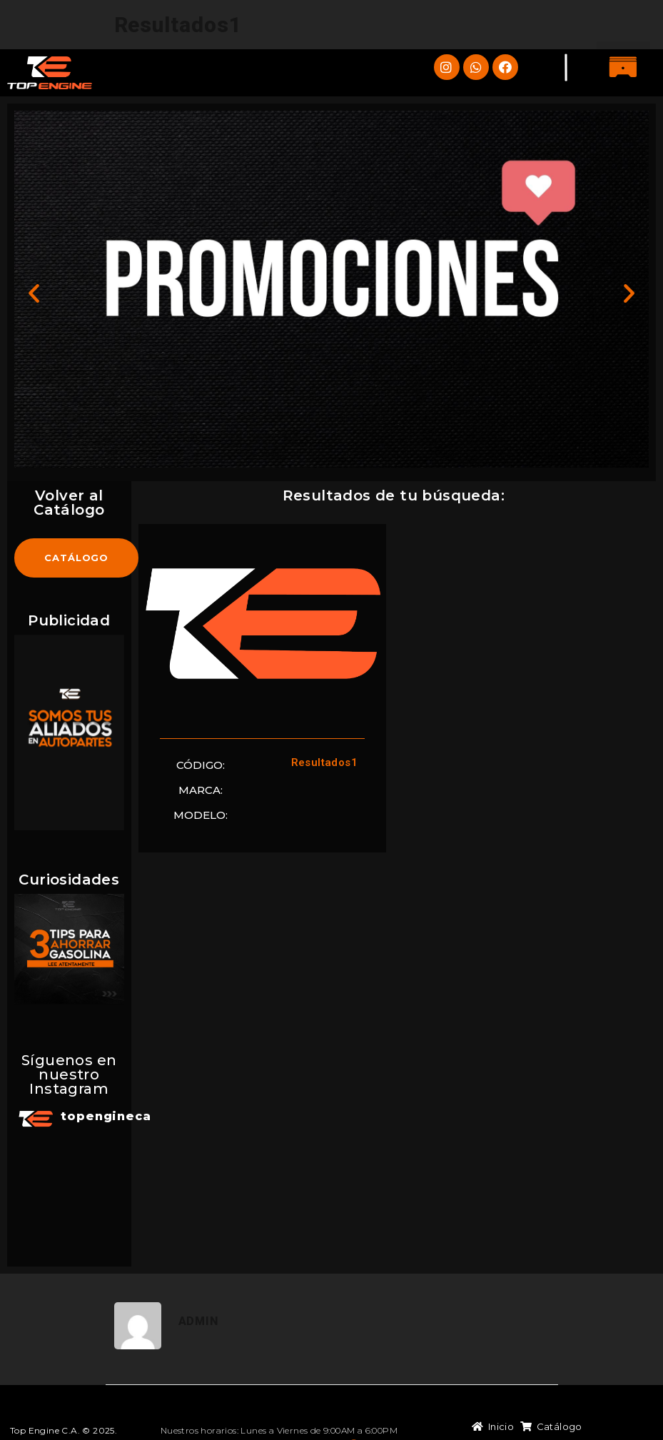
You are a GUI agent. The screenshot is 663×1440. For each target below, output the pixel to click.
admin (198, 1279)
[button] (623, 68)
